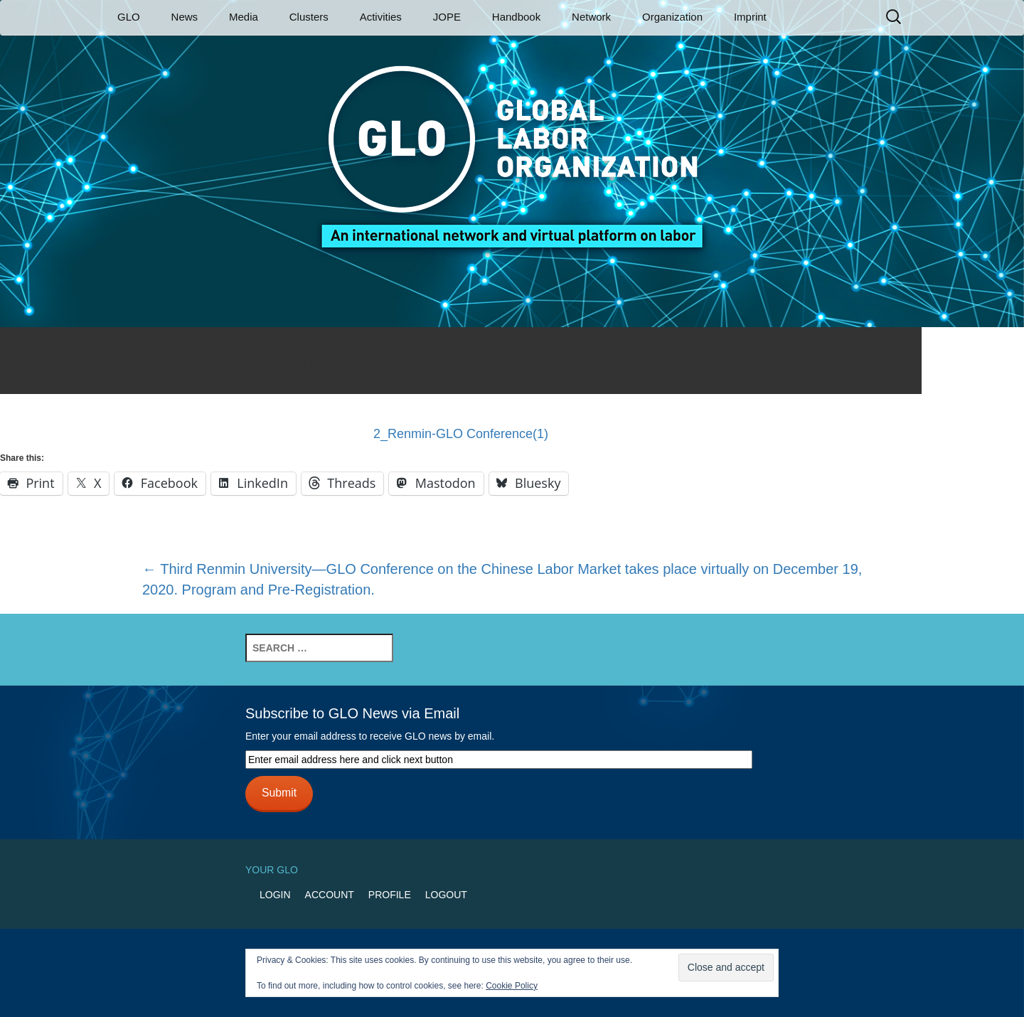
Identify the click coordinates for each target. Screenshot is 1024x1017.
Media (243, 17)
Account (329, 894)
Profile (389, 894)
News (184, 17)
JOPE (447, 17)
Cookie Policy (512, 986)
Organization (672, 17)
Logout (446, 894)
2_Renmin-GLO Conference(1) (460, 434)
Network (591, 17)
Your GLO (271, 869)
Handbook (516, 17)
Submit (279, 793)
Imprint (750, 17)
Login (275, 894)
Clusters (309, 17)
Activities (381, 17)
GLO (128, 17)
